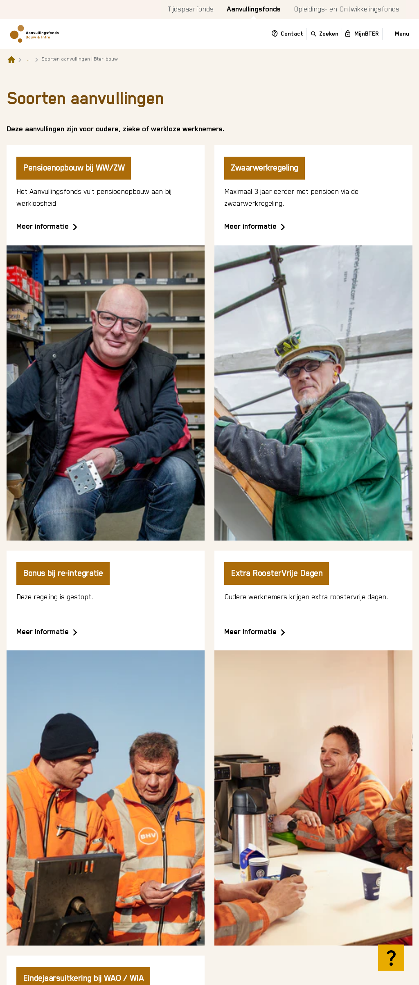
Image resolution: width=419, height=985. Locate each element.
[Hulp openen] (391, 958)
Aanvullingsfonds (254, 9)
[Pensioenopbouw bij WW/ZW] (106, 342)
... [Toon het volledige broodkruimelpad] (29, 59)
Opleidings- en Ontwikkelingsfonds (346, 9)
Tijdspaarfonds (190, 9)
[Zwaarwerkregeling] (313, 342)
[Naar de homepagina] (11, 59)
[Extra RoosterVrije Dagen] (313, 748)
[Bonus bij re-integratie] (106, 748)
